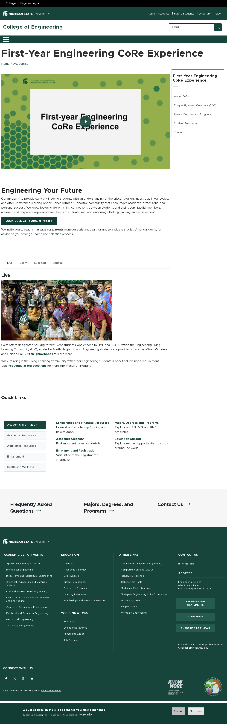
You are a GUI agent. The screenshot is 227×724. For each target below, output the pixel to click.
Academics (26, 38)
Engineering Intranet (87, 628)
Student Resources (185, 122)
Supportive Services (87, 588)
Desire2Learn (84, 576)
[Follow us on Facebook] (6, 679)
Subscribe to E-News (198, 628)
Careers (82, 38)
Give (218, 13)
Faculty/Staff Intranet (146, 39)
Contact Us (181, 131)
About (10, 38)
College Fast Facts (145, 582)
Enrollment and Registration (76, 449)
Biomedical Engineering (19, 570)
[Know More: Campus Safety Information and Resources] (169, 681)
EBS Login (83, 622)
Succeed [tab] (41, 261)
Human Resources (87, 634)
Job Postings (84, 640)
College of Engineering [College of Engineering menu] (21, 3)
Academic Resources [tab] (21, 434)
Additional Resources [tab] (21, 445)
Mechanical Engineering (19, 620)
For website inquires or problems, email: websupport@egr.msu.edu (201, 647)
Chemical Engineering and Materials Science (26, 584)
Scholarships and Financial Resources (82, 421)
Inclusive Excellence (132, 577)
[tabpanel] (85, 319)
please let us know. (51, 691)
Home (5, 62)
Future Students (184, 13)
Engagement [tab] (15, 456)
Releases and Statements (200, 604)
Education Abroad (128, 438)
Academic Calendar (70, 437)
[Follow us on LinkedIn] (32, 679)
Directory (205, 13)
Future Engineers (130, 601)
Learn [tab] (24, 261)
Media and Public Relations (136, 589)
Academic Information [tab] (22, 423)
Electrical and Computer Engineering (27, 614)
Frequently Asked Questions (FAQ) (195, 104)
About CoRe (181, 95)
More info (85, 714)
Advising (68, 564)
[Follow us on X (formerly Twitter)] (15, 679)
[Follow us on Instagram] (23, 679)
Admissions (46, 38)
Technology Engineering (20, 626)
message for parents (48, 228)
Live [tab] (10, 261)
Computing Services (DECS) (145, 570)
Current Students (158, 13)
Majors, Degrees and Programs (137, 421)
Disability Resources (87, 582)
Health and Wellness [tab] (20, 467)
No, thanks (196, 711)
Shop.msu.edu (142, 607)
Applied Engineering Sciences (23, 564)
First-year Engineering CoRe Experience (144, 595)
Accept (178, 711)
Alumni (97, 38)
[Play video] (85, 120)
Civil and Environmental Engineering (26, 592)
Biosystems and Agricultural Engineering (30, 576)
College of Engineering (33, 27)
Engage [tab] (60, 261)
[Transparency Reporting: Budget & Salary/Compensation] (207, 681)
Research (65, 38)
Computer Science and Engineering (26, 608)
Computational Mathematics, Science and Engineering (28, 600)
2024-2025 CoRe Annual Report (31, 219)
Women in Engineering (134, 613)
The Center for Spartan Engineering (145, 564)
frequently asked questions (26, 364)
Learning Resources (87, 594)
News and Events (117, 38)
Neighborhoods (42, 352)
